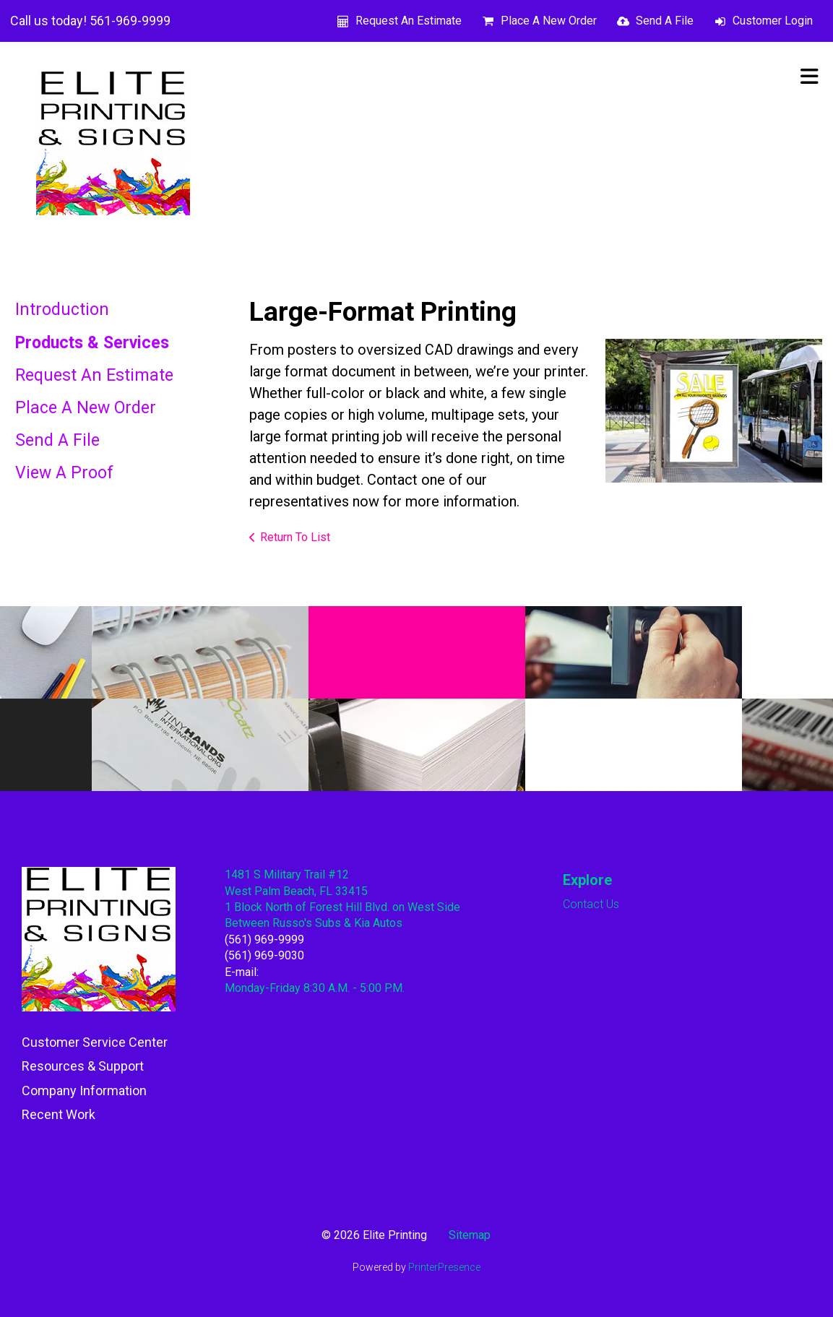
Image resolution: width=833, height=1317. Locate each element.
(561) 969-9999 (264, 939)
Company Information (84, 1090)
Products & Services (92, 343)
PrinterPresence (444, 1267)
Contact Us (591, 904)
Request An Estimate (408, 20)
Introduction (62, 309)
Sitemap (470, 1235)
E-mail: (242, 972)
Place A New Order (549, 20)
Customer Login (773, 20)
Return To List (295, 537)
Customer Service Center (95, 1042)
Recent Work (58, 1114)
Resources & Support (83, 1066)
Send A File (665, 20)
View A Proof (64, 473)
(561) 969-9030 (264, 955)
